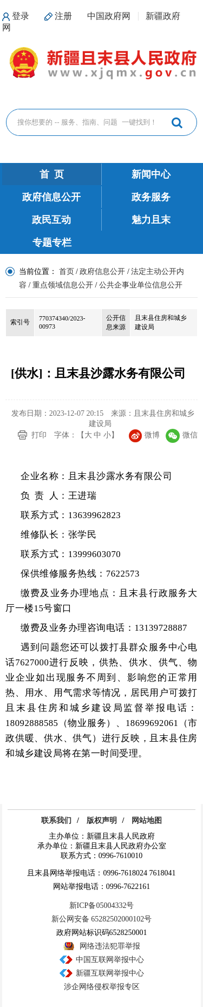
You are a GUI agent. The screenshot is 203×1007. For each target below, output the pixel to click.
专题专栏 (51, 242)
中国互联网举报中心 (110, 960)
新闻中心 (151, 174)
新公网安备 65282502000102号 (101, 919)
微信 (182, 435)
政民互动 (51, 219)
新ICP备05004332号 (101, 905)
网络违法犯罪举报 (110, 946)
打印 (39, 435)
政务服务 (151, 197)
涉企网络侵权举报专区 (102, 987)
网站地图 (147, 820)
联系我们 (56, 820)
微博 (144, 435)
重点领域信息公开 (62, 285)
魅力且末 (151, 219)
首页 (66, 271)
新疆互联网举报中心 (110, 973)
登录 (20, 16)
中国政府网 (108, 16)
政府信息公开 (51, 197)
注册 (63, 16)
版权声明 (102, 820)
